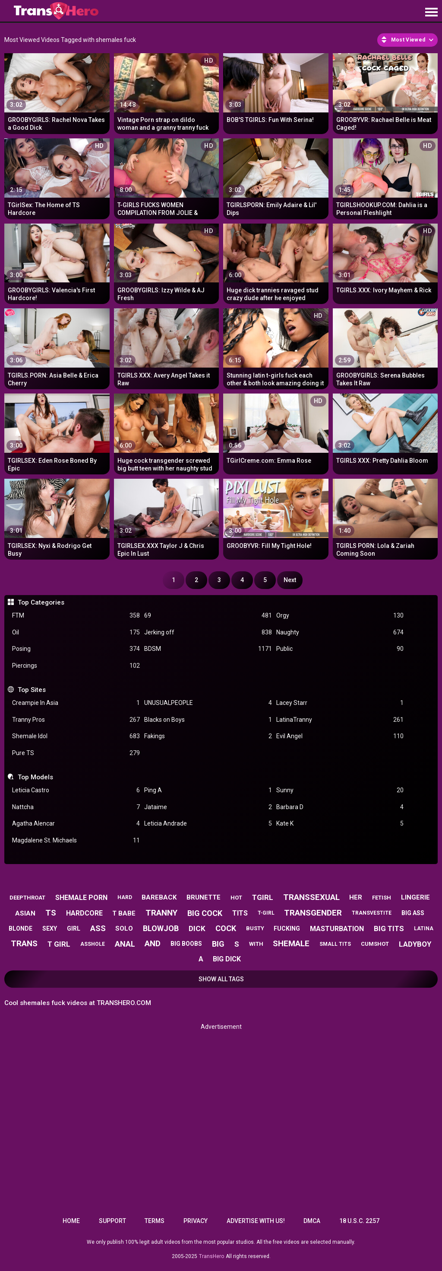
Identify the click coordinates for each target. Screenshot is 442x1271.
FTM (76, 615)
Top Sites (32, 690)
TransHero (211, 1256)
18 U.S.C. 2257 (359, 1220)
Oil (76, 632)
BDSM (208, 649)
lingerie (415, 897)
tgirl (262, 897)
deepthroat (27, 897)
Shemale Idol (76, 736)
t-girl (266, 913)
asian (25, 913)
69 (208, 615)
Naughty (340, 632)
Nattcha (76, 807)
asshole (92, 944)
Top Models (35, 777)
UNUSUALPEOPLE (208, 703)
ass (98, 928)
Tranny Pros (76, 720)
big (218, 943)
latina (423, 928)
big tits (389, 928)
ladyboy (415, 944)
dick (197, 928)
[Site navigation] (431, 12)
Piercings (76, 665)
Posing (76, 649)
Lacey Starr (340, 703)
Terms (154, 1220)
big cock (204, 913)
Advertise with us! (256, 1220)
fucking (287, 928)
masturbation (337, 929)
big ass (412, 912)
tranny (161, 913)
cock (225, 928)
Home (71, 1220)
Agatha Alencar (76, 823)
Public (340, 649)
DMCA (311, 1220)
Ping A (208, 790)
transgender (313, 913)
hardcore (84, 913)
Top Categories (41, 602)
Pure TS (76, 753)
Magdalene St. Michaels (76, 840)
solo (124, 928)
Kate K (340, 823)
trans (24, 943)
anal (125, 943)
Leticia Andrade (208, 823)
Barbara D (340, 807)
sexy (49, 928)
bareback (159, 897)
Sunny (340, 790)
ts (50, 913)
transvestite (371, 913)
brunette (203, 897)
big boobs (186, 943)
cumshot (375, 944)
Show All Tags (221, 979)
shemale (291, 943)
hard (124, 897)
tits (240, 913)
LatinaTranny (340, 720)
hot (236, 897)
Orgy (340, 615)
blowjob (161, 928)
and (153, 943)
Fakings (208, 736)
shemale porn (81, 897)
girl (73, 928)
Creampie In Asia (76, 703)
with (256, 944)
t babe (124, 913)
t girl (58, 944)
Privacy (195, 1220)
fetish (381, 897)
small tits (335, 944)
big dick (227, 959)
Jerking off (208, 632)
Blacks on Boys (208, 720)
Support (112, 1220)
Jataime (208, 807)
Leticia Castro (76, 790)
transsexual (311, 897)
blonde (20, 928)
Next (290, 579)
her (355, 897)
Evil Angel (340, 736)
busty (255, 928)
